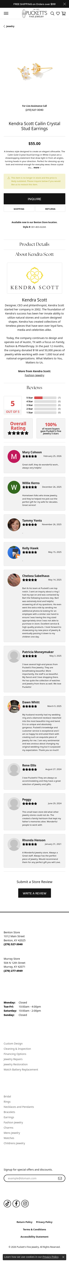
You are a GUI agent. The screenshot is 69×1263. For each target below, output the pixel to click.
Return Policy (24, 1222)
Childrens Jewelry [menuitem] (14, 1143)
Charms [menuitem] (8, 1127)
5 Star (29, 397)
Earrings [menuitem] (9, 1117)
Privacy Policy (44, 1222)
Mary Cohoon (32, 452)
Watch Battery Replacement (21, 1069)
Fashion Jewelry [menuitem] (13, 1122)
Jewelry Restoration (16, 1064)
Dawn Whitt (31, 702)
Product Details (34, 244)
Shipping (19, 208)
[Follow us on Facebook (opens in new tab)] (16, 1203)
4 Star (29, 401)
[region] (34, 70)
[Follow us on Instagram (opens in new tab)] (25, 1203)
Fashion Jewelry (34, 375)
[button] (52, 13)
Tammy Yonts (32, 520)
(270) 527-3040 (34, 110)
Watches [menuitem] (9, 1138)
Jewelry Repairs (13, 1059)
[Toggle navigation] (6, 13)
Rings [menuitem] (7, 1101)
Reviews (34, 388)
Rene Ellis (29, 765)
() (59, 397)
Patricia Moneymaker (38, 652)
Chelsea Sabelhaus (35, 576)
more (37, 167)
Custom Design (13, 1043)
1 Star (29, 412)
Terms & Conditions (34, 1229)
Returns (50, 208)
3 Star (29, 405)
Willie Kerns (31, 483)
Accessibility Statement (35, 1236)
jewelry (10, 26)
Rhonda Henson (33, 840)
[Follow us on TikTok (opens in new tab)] (7, 1203)
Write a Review (34, 893)
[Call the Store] (13, 944)
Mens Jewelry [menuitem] (12, 1133)
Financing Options (15, 1054)
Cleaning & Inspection (17, 1048)
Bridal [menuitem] (7, 1096)
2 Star (29, 408)
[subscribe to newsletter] (60, 1178)
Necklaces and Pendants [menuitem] (19, 1107)
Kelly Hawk (30, 548)
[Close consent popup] (63, 1257)
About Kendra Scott (34, 254)
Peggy (26, 799)
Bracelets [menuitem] (9, 1112)
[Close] (64, 4)
